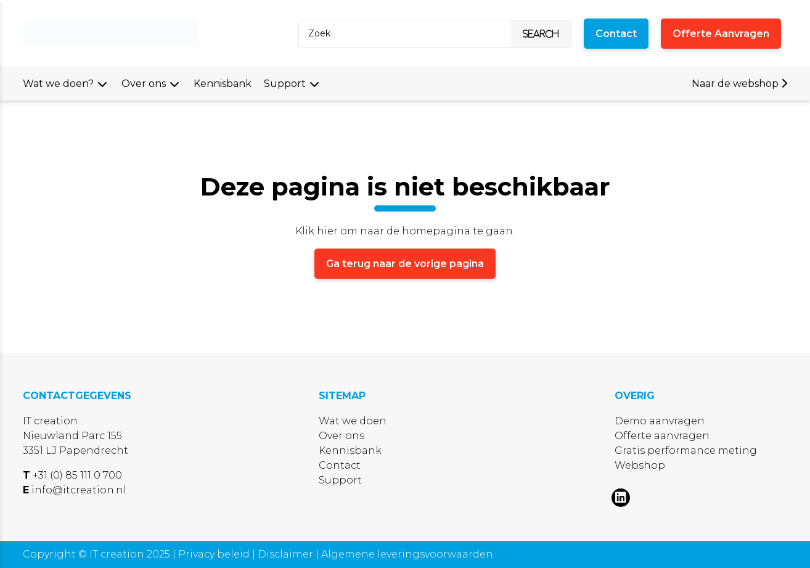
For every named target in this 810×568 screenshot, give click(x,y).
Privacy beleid (215, 554)
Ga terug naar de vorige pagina (405, 264)
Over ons (143, 83)
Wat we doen (353, 421)
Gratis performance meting (686, 450)
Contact (340, 465)
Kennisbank (223, 83)
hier (327, 231)
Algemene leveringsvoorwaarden (407, 554)
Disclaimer (287, 554)
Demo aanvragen (660, 421)
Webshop (640, 465)
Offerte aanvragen (662, 436)
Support (285, 83)
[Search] (402, 33)
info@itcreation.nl (78, 490)
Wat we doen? (58, 83)
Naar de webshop (739, 83)
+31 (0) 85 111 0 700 (77, 475)
